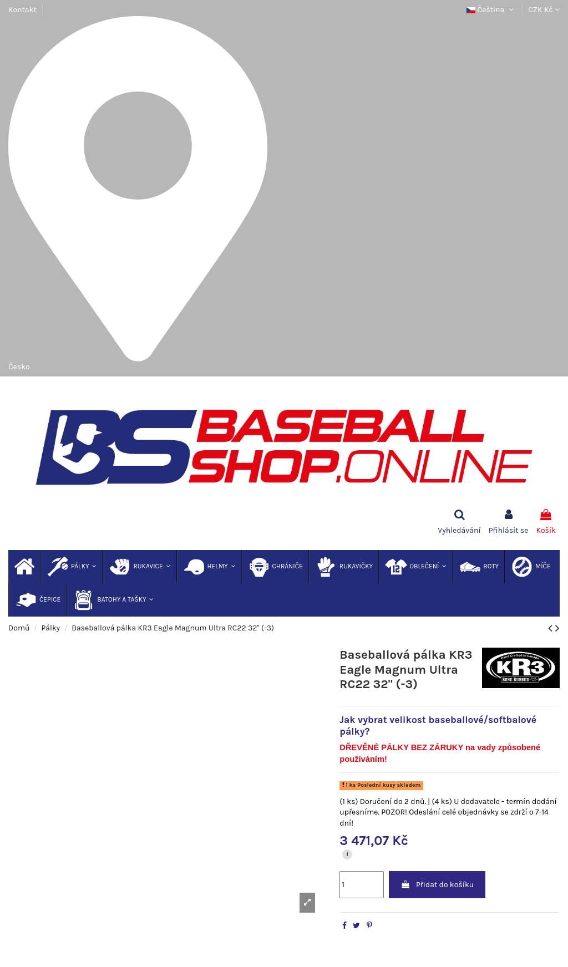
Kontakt (22, 9)
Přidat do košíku (437, 884)
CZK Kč (544, 9)
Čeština (491, 9)
